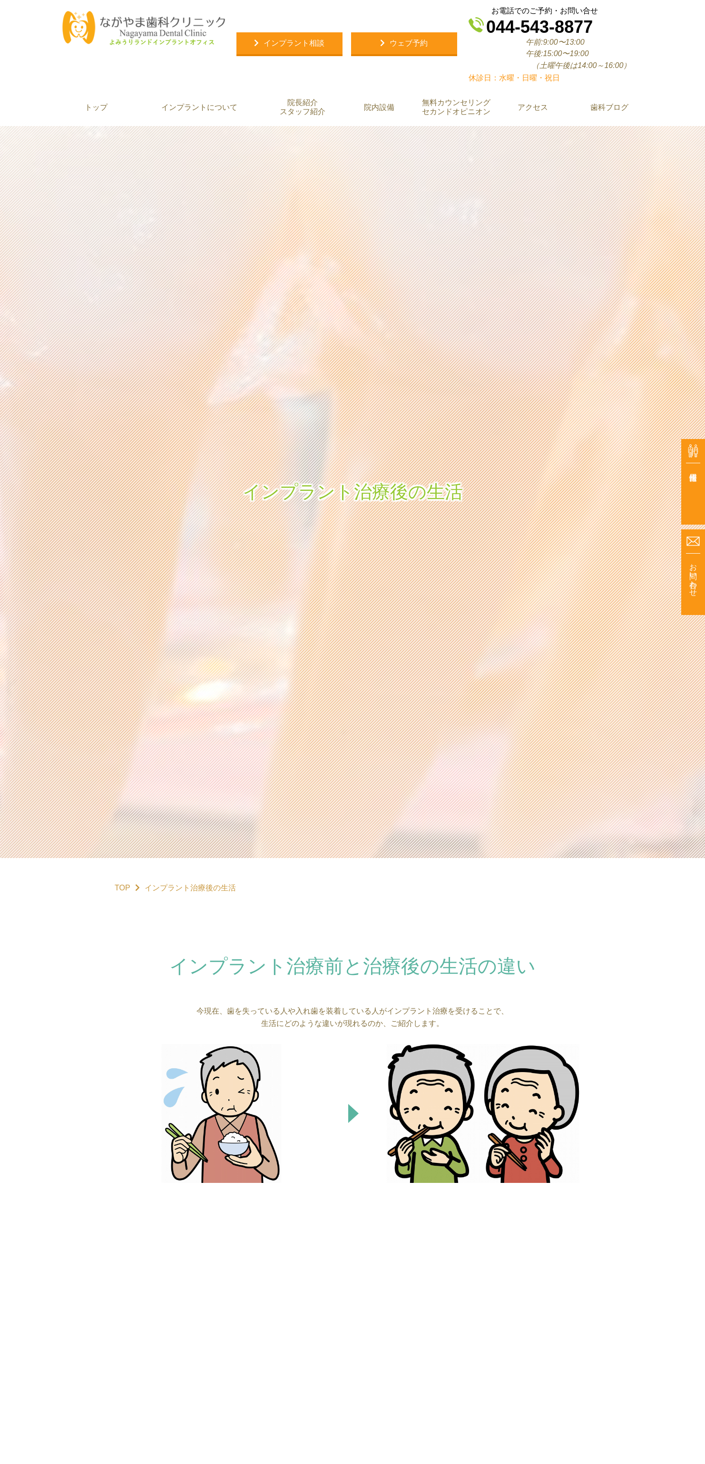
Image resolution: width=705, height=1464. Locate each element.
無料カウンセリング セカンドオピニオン (455, 107)
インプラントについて (199, 107)
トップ (96, 107)
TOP (122, 888)
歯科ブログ (609, 107)
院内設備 (379, 107)
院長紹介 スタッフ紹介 (302, 107)
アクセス (532, 107)
